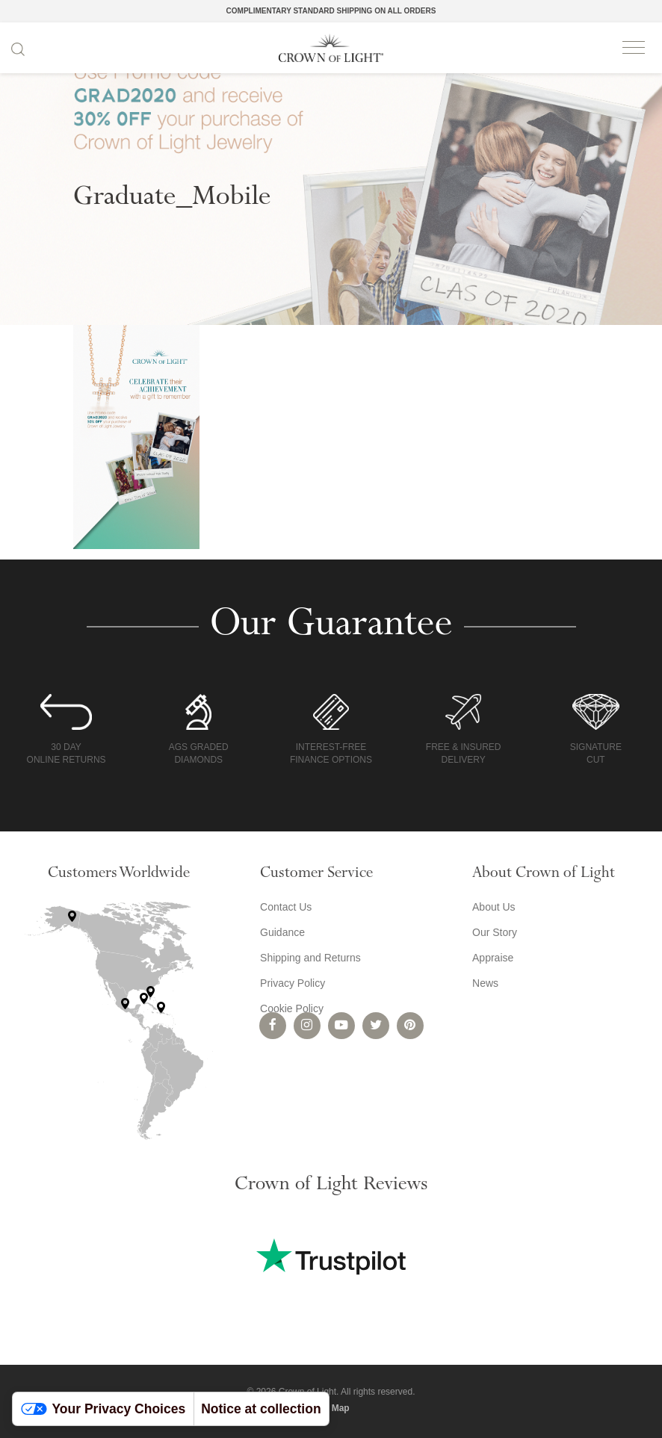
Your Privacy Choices (103, 1408)
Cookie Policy (292, 1008)
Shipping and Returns (310, 958)
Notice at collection (261, 1408)
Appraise (492, 958)
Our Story (494, 932)
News (485, 983)
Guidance (282, 932)
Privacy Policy (292, 983)
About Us (494, 907)
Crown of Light (331, 48)
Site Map (330, 1408)
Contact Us (286, 907)
